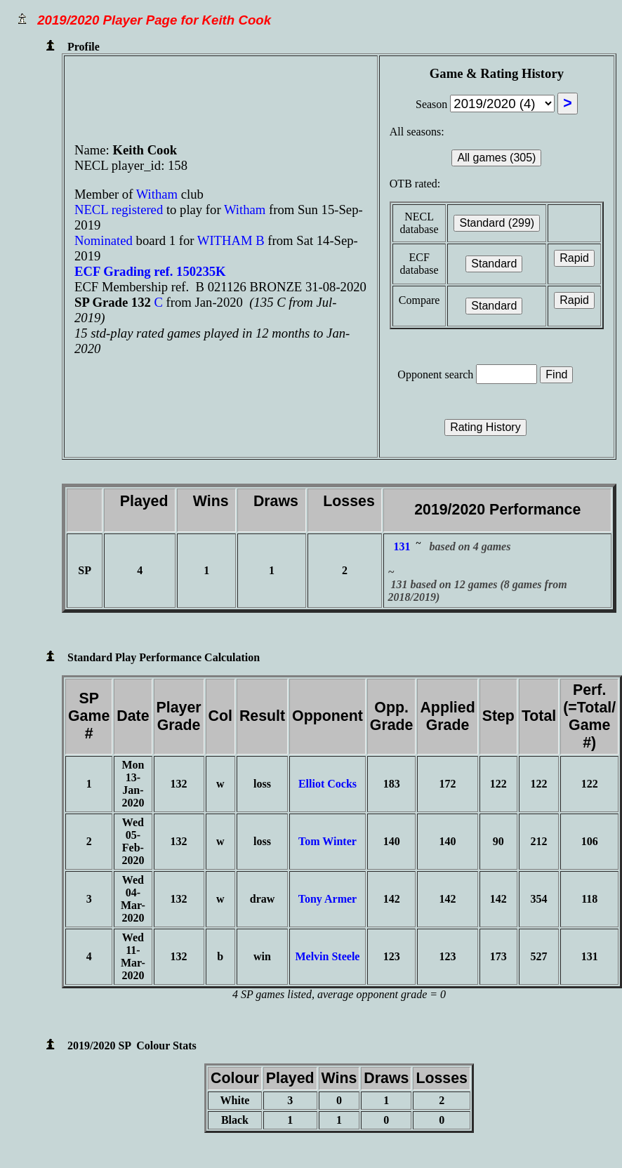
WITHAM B (231, 240)
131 (401, 546)
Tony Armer (327, 899)
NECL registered (118, 209)
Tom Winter (327, 841)
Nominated (103, 240)
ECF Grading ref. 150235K (150, 271)
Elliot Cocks (327, 784)
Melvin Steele (327, 956)
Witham (158, 194)
